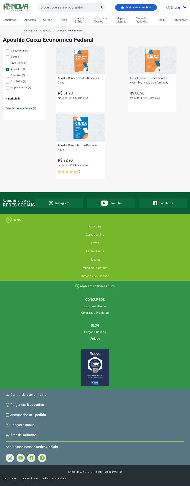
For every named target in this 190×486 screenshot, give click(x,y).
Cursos (47, 20)
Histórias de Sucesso (95, 276)
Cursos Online (95, 234)
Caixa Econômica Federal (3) (21, 108)
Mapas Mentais (121, 20)
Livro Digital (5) (16, 63)
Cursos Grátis (95, 251)
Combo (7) (14, 56)
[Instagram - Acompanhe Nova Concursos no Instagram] (10, 458)
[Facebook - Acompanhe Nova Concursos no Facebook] (31, 458)
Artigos (95, 338)
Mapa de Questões (142, 20)
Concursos (10, 20)
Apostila (47, 30)
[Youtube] (111, 203)
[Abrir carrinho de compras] (184, 7)
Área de (21, 435)
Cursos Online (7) (17, 50)
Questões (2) (15, 75)
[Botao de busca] (101, 7)
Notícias (95, 259)
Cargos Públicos (95, 332)
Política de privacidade (54, 478)
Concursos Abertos (100, 20)
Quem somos (10, 478)
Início (13, 220)
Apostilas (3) (15, 69)
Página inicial (30, 30)
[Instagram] (59, 203)
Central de (26, 394)
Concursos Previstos (95, 313)
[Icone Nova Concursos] (16, 7)
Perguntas (25, 404)
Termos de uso (29, 478)
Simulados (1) (16, 81)
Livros (63, 20)
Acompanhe (26, 415)
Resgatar (20, 425)
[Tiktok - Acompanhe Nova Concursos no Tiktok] (42, 458)
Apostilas (30, 20)
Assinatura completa (136, 7)
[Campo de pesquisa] (70, 7)
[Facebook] (163, 203)
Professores (179, 20)
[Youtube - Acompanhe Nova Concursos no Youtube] (21, 458)
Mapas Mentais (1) (18, 87)
